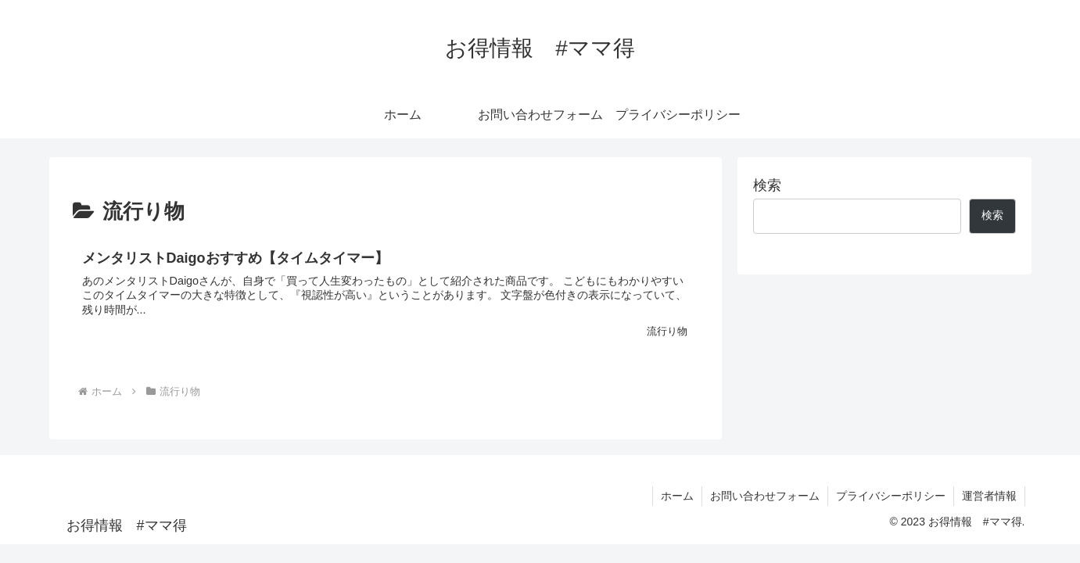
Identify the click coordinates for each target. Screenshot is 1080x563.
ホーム (677, 495)
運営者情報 (989, 495)
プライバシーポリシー (890, 495)
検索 (767, 185)
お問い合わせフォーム (765, 495)
